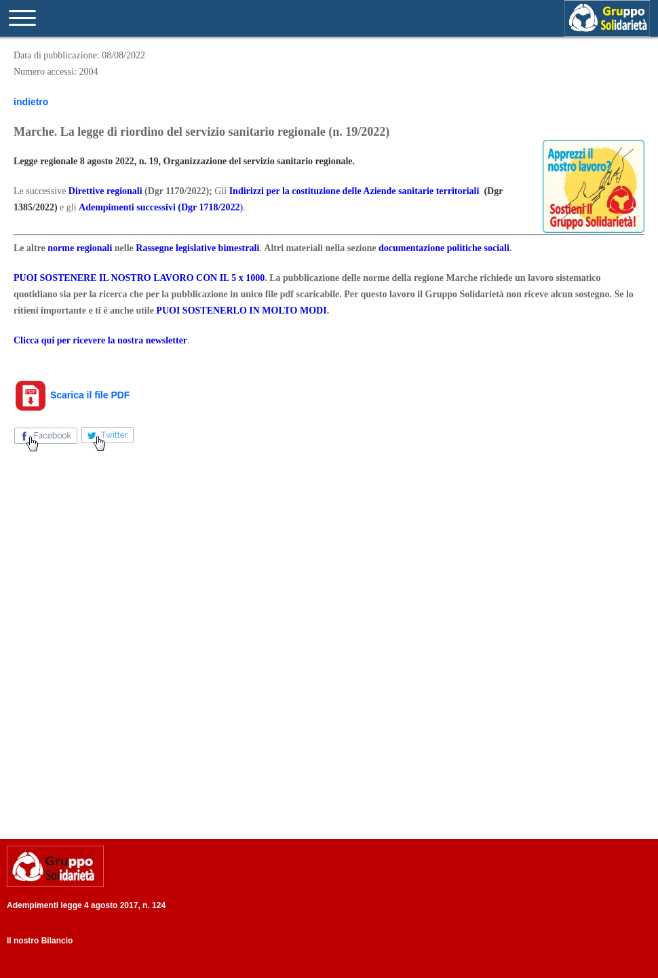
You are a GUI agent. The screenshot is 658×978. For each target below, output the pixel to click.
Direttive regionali (105, 191)
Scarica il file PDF (72, 395)
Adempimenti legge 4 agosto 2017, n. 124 (86, 905)
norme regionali (79, 248)
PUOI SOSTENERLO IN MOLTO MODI (241, 310)
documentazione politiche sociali (444, 248)
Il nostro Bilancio (40, 940)
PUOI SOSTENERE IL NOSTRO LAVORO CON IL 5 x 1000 (139, 278)
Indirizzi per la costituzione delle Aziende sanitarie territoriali (354, 191)
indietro (31, 101)
